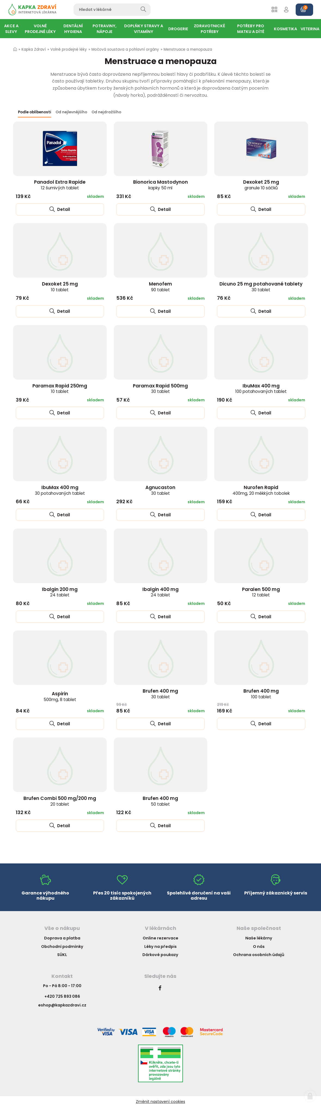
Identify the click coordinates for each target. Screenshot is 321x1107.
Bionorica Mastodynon (160, 185)
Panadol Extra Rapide (59, 185)
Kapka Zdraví (34, 49)
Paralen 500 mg (261, 592)
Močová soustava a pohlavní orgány (125, 49)
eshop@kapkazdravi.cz (62, 1005)
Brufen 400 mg (160, 694)
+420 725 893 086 (62, 996)
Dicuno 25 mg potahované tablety (260, 287)
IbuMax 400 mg (261, 389)
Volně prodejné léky (68, 49)
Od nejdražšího (106, 112)
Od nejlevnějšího (71, 112)
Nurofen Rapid (261, 490)
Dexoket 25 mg (261, 185)
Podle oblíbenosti (34, 112)
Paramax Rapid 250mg (59, 389)
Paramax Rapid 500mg (160, 389)
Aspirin (60, 696)
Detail (59, 209)
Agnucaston (160, 490)
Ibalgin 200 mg (60, 592)
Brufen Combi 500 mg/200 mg (59, 801)
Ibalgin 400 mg (160, 592)
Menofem (160, 287)
